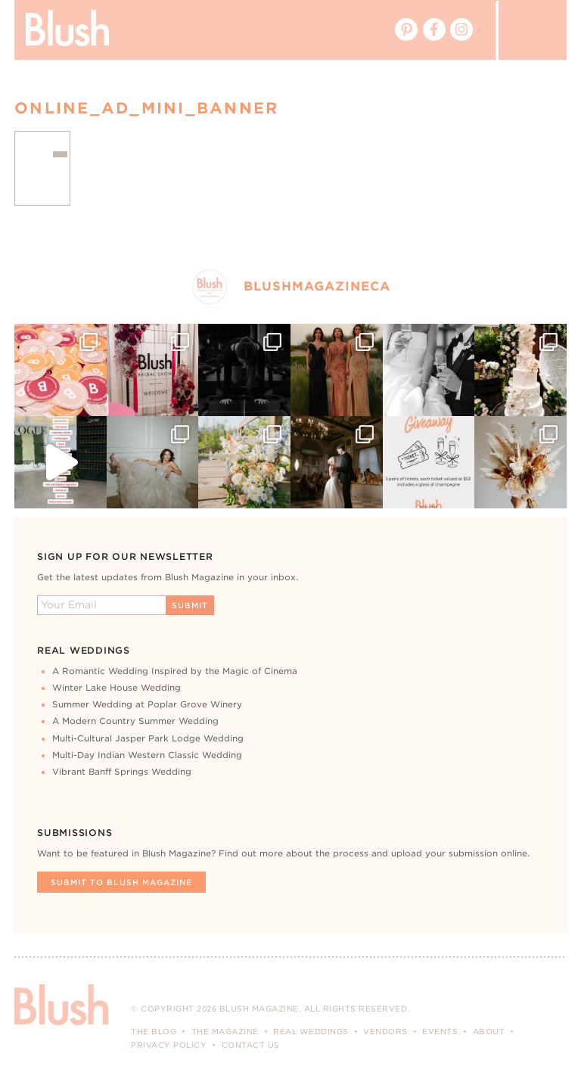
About (489, 1031)
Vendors (385, 1031)
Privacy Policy (169, 1044)
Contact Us (251, 1044)
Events (440, 1031)
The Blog (153, 1031)
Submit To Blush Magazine (121, 882)
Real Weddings (311, 1031)
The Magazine (225, 1031)
